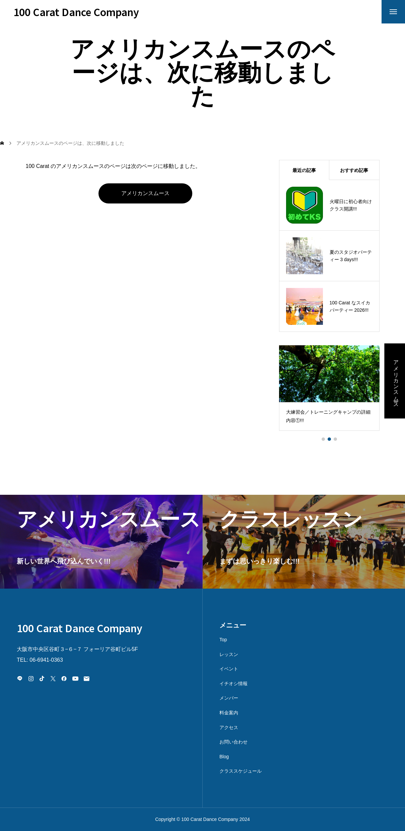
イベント (228, 668)
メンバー (228, 698)
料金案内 (228, 712)
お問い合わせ (233, 742)
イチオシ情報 (233, 683)
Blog (224, 756)
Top (223, 639)
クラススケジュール (240, 771)
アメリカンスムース (145, 193)
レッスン (228, 654)
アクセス (228, 727)
